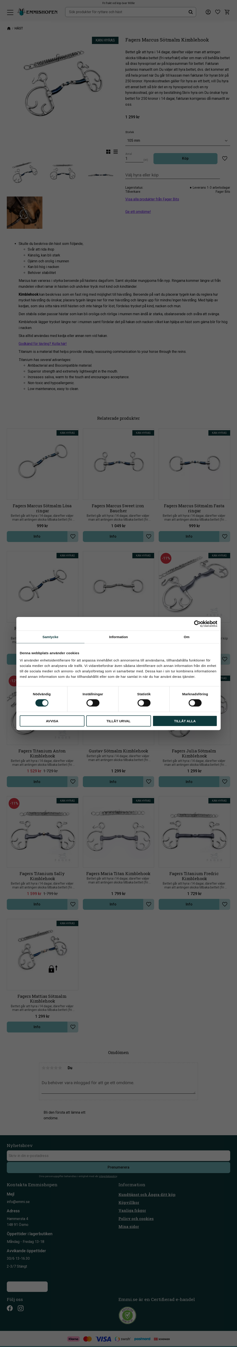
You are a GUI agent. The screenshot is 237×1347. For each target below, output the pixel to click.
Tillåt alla (185, 721)
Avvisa (52, 721)
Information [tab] (118, 637)
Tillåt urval (118, 721)
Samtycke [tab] (50, 637)
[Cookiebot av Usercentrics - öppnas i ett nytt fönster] (197, 623)
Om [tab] (186, 637)
